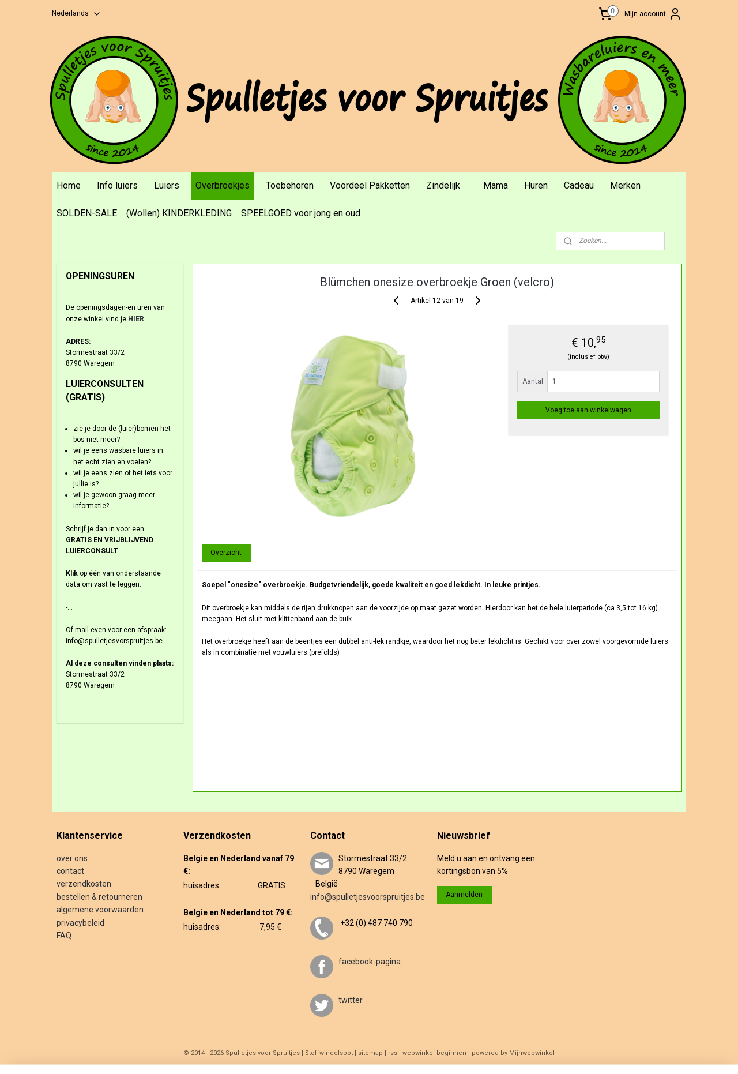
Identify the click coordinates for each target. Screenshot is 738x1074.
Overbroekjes (222, 185)
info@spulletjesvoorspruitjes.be (367, 897)
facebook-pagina (369, 961)
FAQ (64, 935)
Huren (536, 185)
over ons (72, 858)
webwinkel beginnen (434, 1053)
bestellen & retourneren (99, 897)
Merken (625, 185)
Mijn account (653, 14)
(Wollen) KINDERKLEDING (179, 213)
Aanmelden (464, 895)
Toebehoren (290, 185)
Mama (495, 185)
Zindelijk (443, 185)
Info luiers (117, 185)
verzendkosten (84, 883)
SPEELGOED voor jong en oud (300, 213)
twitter (350, 1000)
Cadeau (579, 185)
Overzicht (226, 553)
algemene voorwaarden (100, 909)
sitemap (370, 1053)
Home (69, 185)
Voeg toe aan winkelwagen (588, 410)
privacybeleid (80, 922)
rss (392, 1053)
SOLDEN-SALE (87, 213)
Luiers (166, 185)
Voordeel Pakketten (370, 185)
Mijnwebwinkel (532, 1053)
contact (70, 871)
